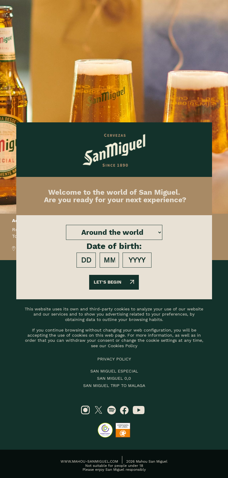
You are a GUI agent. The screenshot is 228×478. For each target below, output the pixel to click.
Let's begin (114, 282)
